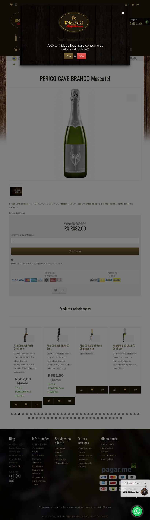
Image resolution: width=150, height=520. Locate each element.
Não (81, 56)
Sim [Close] (69, 56)
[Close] (123, 13)
